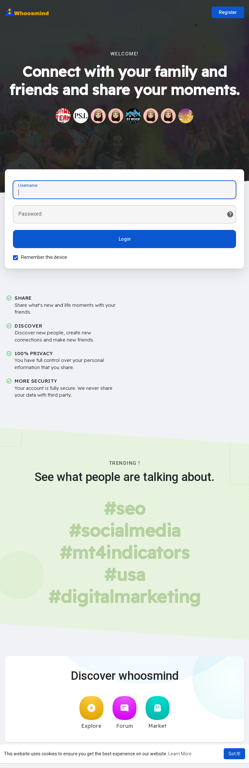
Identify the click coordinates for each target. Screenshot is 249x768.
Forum (124, 712)
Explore (91, 712)
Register (228, 12)
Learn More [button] (180, 753)
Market (158, 712)
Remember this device (44, 257)
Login (125, 239)
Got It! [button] (234, 753)
